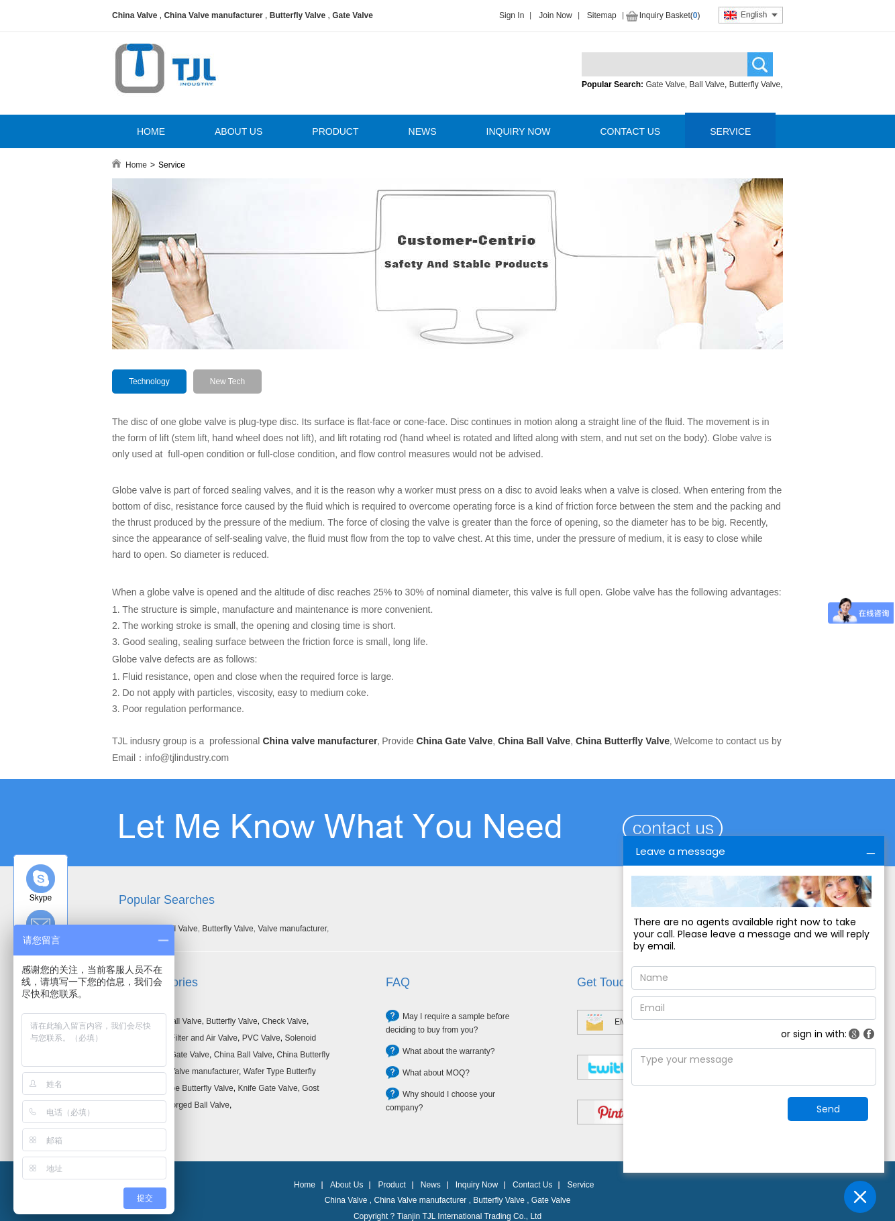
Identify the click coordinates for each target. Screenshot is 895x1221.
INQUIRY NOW (518, 131)
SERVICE (730, 131)
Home (136, 165)
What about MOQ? (436, 1073)
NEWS (423, 131)
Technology (149, 381)
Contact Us (532, 1184)
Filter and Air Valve (204, 1038)
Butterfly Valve (297, 15)
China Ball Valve (243, 1054)
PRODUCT (335, 131)
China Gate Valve (178, 1054)
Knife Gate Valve (267, 1088)
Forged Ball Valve (197, 1105)
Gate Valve (352, 15)
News (431, 1184)
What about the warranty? (448, 1051)
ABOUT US (238, 131)
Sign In (511, 15)
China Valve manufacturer (213, 15)
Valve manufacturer (292, 928)
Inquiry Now (477, 1184)
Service (580, 1184)
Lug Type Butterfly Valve (190, 1088)
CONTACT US (630, 131)
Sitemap (602, 15)
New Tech (227, 381)
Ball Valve (707, 84)
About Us (346, 1184)
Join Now (555, 15)
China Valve (134, 15)
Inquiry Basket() (669, 15)
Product (391, 1184)
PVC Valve (261, 1038)
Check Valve (284, 1021)
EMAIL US (633, 1022)
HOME (151, 131)
